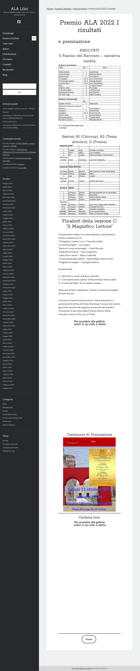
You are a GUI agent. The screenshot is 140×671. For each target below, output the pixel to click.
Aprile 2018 (7, 378)
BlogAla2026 (8, 407)
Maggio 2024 (8, 260)
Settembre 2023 (9, 287)
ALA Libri (19, 9)
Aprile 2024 (7, 263)
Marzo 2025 (7, 225)
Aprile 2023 (7, 301)
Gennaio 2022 (8, 350)
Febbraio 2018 (8, 385)
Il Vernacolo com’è (10, 121)
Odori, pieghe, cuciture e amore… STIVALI (19, 108)
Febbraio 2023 (8, 308)
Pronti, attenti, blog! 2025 (12, 418)
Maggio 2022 (8, 336)
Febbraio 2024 (8, 270)
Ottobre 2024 (8, 242)
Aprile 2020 (7, 367)
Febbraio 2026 (8, 194)
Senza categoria (9, 425)
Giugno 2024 (8, 256)
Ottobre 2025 (8, 204)
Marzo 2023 (7, 305)
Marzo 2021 (7, 364)
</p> (89, 377)
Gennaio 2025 (8, 232)
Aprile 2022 (7, 340)
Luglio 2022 (7, 329)
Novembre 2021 (9, 357)
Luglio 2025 (7, 211)
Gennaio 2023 (8, 312)
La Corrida (22, 168)
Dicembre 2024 (9, 235)
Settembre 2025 (9, 208)
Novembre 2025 (9, 201)
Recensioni (8, 69)
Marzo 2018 (7, 381)
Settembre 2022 (9, 326)
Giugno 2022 (8, 333)
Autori (6, 48)
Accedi (5, 440)
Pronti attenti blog (9, 414)
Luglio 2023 (7, 291)
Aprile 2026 (7, 187)
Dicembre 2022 (9, 315)
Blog (5, 74)
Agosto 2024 (8, 249)
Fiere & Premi (80, 8)
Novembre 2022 (9, 319)
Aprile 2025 (7, 222)
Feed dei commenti (10, 447)
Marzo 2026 (7, 190)
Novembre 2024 (9, 239)
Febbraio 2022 (8, 346)
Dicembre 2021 (9, 353)
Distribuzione (9, 53)
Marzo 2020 (7, 371)
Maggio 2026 (8, 183)
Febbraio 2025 (8, 228)
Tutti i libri (8, 43)
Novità (5, 411)
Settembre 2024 (9, 246)
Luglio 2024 (7, 253)
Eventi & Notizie (11, 38)
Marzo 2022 (7, 343)
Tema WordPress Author (81, 668)
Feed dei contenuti (10, 444)
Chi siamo (7, 59)
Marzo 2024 (7, 267)
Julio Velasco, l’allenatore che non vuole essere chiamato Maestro (19, 152)
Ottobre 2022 (8, 322)
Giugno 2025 (8, 215)
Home (50, 8)
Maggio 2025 (8, 218)
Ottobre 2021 (8, 360)
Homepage (8, 33)
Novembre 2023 (9, 281)
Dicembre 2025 (9, 197)
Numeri (6, 112)
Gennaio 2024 (8, 274)
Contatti (7, 64)
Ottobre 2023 (8, 284)
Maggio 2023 (8, 298)
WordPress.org (9, 451)
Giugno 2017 (8, 388)
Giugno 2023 (8, 294)
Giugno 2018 (8, 374)
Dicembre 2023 (9, 277)
